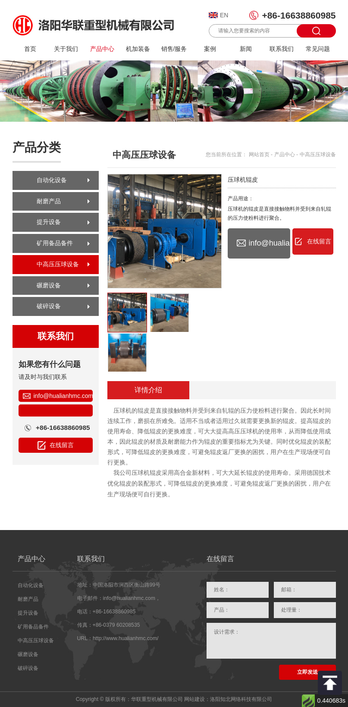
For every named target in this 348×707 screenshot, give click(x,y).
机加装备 (138, 48)
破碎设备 (49, 306)
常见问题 (318, 48)
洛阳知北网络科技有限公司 (241, 699)
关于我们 (66, 48)
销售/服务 (174, 48)
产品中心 (102, 48)
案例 (210, 48)
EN (224, 15)
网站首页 (259, 155)
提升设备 (49, 221)
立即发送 (307, 672)
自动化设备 (52, 180)
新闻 (246, 48)
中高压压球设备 (58, 264)
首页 (30, 48)
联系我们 (282, 48)
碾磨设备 (49, 285)
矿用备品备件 (55, 243)
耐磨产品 (49, 201)
